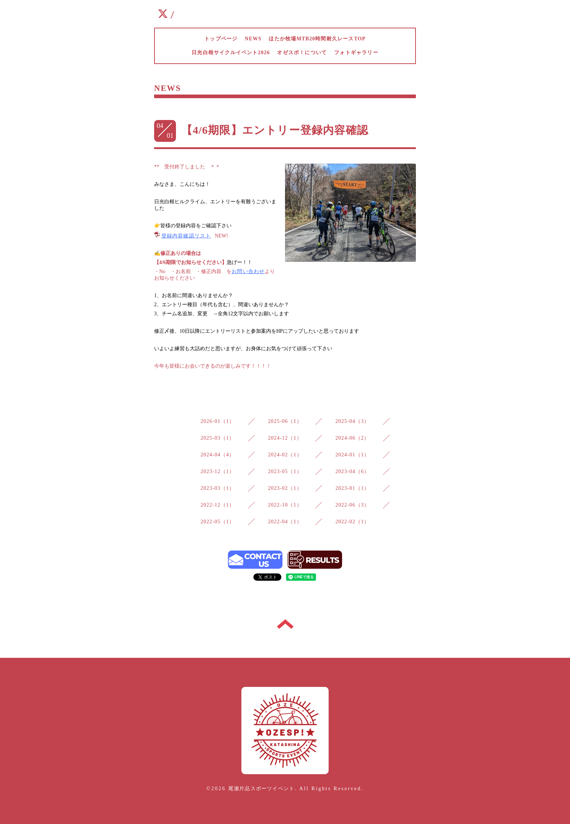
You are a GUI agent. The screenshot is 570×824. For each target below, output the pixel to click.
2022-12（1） (218, 505)
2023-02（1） (285, 488)
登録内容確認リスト (186, 236)
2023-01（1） (353, 488)
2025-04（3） (353, 421)
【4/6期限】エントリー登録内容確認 (274, 130)
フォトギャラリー (356, 52)
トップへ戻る (285, 624)
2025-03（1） (218, 438)
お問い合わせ (248, 271)
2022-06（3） (353, 505)
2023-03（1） (218, 488)
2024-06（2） (353, 438)
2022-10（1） (285, 505)
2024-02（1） (285, 454)
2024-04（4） (218, 454)
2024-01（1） (353, 454)
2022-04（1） (285, 521)
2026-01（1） (218, 421)
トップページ (220, 38)
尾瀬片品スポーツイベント (261, 788)
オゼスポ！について (302, 52)
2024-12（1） (285, 438)
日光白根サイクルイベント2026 (231, 52)
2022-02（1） (353, 521)
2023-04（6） (353, 471)
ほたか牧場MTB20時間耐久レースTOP (317, 38)
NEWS (253, 38)
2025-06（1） (285, 421)
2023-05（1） (285, 471)
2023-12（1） (218, 471)
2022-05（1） (218, 521)
